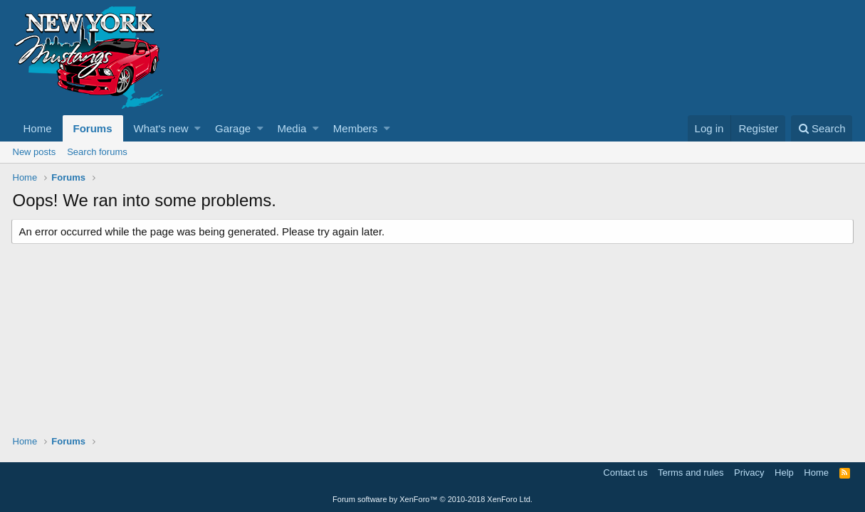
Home (37, 128)
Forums (92, 128)
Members (355, 128)
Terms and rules (690, 472)
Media (292, 128)
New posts (34, 151)
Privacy (749, 472)
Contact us (625, 472)
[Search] (822, 128)
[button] (197, 128)
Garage (233, 128)
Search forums (97, 151)
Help (784, 472)
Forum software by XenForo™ (432, 499)
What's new (161, 128)
